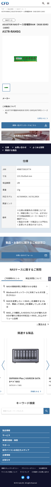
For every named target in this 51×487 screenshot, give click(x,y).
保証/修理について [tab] (34, 278)
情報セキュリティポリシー (10, 468)
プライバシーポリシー (29, 468)
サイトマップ (24, 472)
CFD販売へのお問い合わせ (40, 472)
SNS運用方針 (43, 468)
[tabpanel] (25, 305)
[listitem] (43, 324)
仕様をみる (43, 118)
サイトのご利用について (9, 472)
